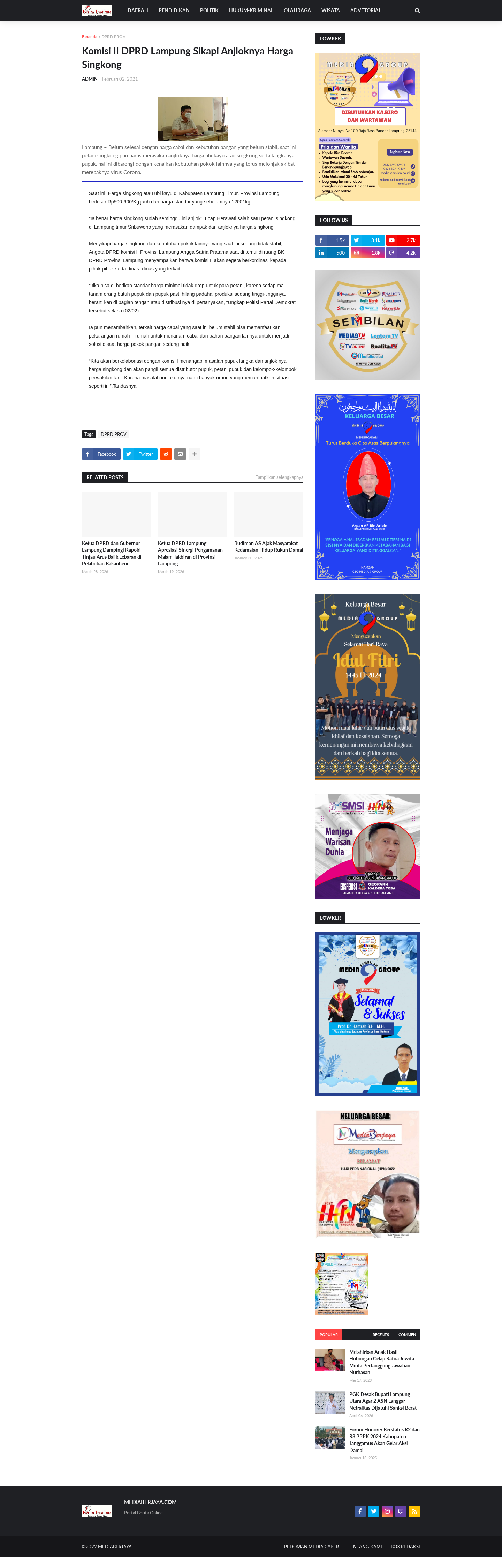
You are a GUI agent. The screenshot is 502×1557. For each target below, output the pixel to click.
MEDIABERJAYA (115, 1546)
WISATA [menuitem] (330, 10)
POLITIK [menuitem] (209, 10)
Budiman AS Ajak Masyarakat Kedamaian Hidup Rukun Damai (268, 546)
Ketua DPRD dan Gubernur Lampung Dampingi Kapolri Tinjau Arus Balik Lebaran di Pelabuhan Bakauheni (112, 553)
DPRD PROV (113, 36)
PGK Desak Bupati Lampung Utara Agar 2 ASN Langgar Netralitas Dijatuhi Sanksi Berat (383, 1401)
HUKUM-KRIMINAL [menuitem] (251, 10)
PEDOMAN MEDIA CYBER (311, 1546)
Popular (329, 1334)
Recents (381, 1334)
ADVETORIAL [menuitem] (365, 10)
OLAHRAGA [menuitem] (297, 10)
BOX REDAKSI (405, 1546)
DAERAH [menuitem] (138, 10)
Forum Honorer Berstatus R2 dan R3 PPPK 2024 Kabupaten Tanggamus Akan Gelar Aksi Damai (384, 1439)
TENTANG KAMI (365, 1546)
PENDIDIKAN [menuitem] (174, 10)
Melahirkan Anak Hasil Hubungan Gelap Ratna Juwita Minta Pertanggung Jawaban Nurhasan (381, 1362)
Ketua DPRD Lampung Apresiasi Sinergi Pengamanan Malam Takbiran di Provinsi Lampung (190, 553)
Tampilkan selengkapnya (279, 477)
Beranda (89, 36)
